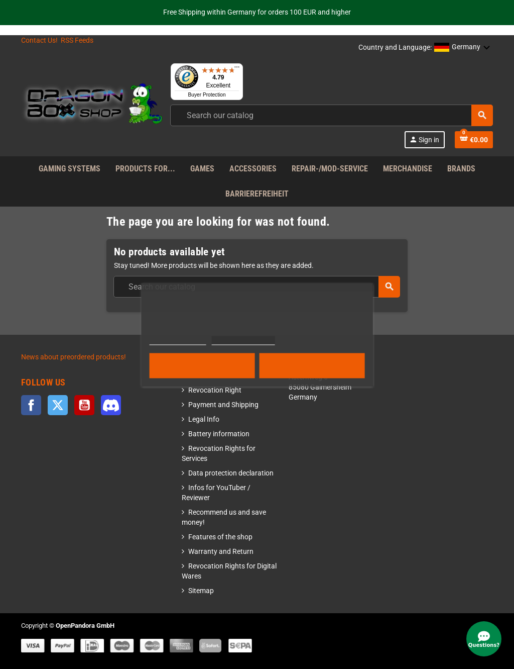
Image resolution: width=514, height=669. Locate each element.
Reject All (202, 365)
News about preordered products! (73, 357)
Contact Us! (39, 40)
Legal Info (203, 419)
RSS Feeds (77, 40)
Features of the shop (220, 537)
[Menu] (237, 69)
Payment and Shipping (223, 405)
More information (178, 340)
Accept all (312, 365)
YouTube (84, 405)
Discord (111, 405)
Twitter (58, 405)
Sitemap (201, 591)
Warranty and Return (220, 551)
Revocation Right (214, 390)
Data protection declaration (231, 473)
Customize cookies (243, 340)
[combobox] (331, 115)
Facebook (31, 405)
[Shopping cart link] (474, 139)
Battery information (218, 434)
